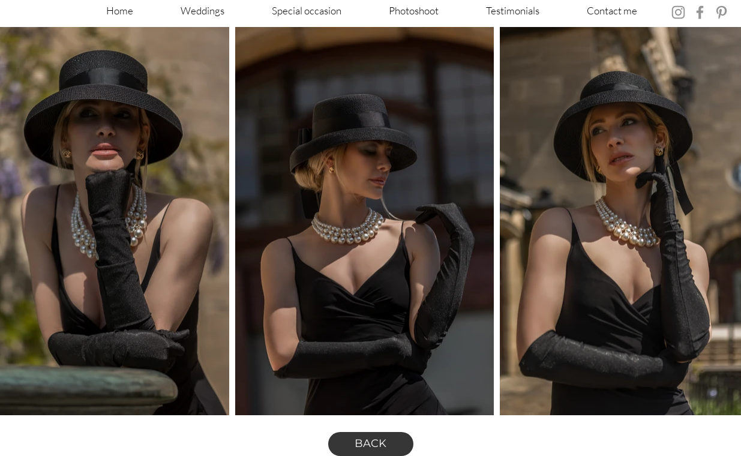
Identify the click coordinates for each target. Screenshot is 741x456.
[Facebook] (700, 12)
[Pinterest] (721, 12)
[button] (202, 11)
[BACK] (370, 444)
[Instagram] (678, 12)
